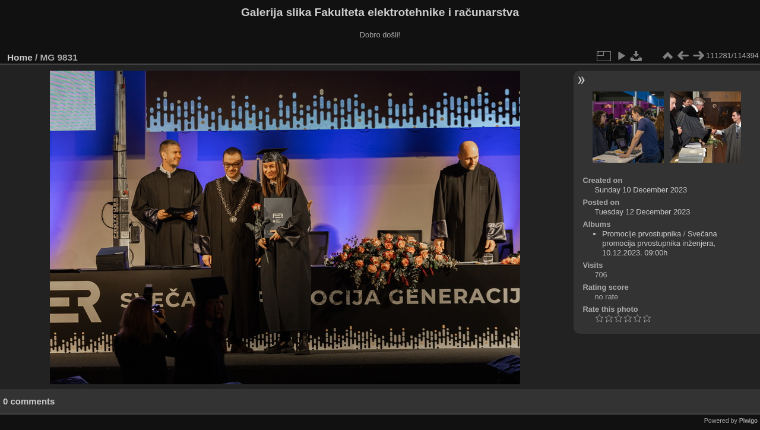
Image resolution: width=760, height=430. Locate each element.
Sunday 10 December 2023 (640, 189)
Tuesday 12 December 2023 (642, 211)
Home (20, 57)
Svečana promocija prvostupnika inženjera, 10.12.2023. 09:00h (659, 243)
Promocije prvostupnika (641, 233)
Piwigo (748, 420)
